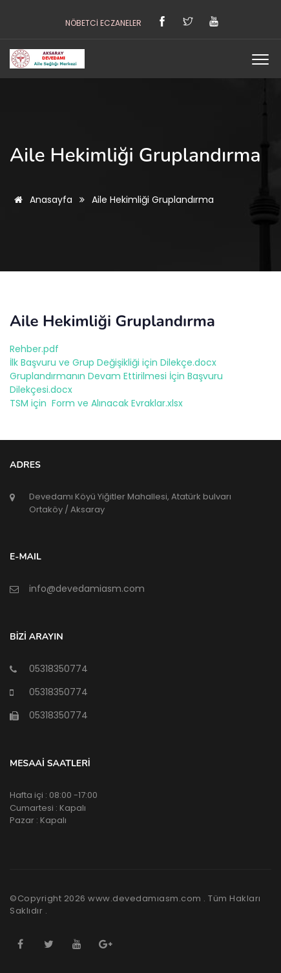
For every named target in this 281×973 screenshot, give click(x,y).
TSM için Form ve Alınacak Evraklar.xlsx (96, 403)
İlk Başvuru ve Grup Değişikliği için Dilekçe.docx (113, 362)
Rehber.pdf (34, 348)
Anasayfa (41, 199)
